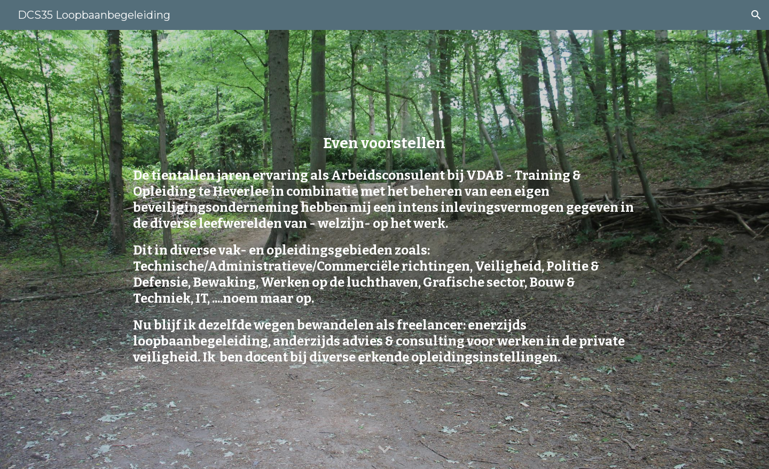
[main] (384, 143)
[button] (756, 15)
